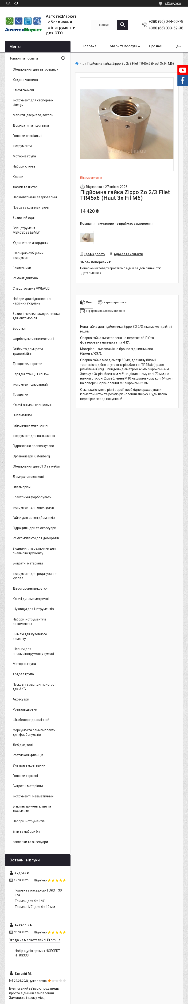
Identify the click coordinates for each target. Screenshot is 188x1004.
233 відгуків (173, 3)
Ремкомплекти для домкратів (36, 538)
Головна (89, 46)
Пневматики (22, 415)
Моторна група (24, 156)
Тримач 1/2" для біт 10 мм (35, 907)
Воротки (19, 328)
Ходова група (23, 674)
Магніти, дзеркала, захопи (33, 115)
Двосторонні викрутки (30, 588)
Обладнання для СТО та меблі (36, 466)
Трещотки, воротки (27, 364)
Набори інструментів (29, 821)
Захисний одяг (24, 218)
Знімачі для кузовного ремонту (30, 636)
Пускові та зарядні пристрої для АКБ (34, 687)
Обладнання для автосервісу (35, 69)
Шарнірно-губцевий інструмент (28, 255)
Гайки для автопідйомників (34, 518)
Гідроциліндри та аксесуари (34, 528)
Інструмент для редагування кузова (35, 576)
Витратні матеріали (28, 563)
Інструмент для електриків (33, 507)
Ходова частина (25, 80)
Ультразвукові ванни (29, 765)
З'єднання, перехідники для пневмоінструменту (34, 551)
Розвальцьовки (25, 709)
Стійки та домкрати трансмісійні (28, 351)
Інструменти (22, 146)
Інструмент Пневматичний (33, 796)
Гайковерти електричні (30, 425)
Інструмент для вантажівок (34, 436)
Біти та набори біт (26, 831)
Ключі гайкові (23, 90)
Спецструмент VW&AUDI (31, 288)
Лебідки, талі (23, 745)
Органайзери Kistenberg (31, 456)
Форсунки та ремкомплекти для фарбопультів (34, 732)
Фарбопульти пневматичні (33, 339)
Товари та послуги (122, 46)
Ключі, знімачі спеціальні (32, 405)
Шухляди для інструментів (33, 609)
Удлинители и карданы (30, 243)
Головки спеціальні (27, 136)
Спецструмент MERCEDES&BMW (26, 230)
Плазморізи (22, 487)
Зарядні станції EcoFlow (31, 374)
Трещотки (20, 394)
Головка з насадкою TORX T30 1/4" (38, 892)
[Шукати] (122, 25)
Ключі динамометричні (31, 599)
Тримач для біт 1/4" (30, 901)
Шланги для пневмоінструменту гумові (33, 651)
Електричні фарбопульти (32, 497)
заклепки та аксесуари (30, 842)
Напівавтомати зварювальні (35, 197)
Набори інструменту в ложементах (29, 621)
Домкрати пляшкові (28, 477)
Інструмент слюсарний (30, 384)
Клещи (18, 177)
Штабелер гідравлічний (31, 720)
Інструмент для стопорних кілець (33, 102)
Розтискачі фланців (28, 755)
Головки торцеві (25, 776)
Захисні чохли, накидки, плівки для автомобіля (36, 316)
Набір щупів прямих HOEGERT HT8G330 (37, 953)
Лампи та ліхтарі (25, 187)
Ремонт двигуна (25, 278)
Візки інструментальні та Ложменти (32, 808)
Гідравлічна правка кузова (33, 446)
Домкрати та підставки (31, 125)
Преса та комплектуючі (31, 207)
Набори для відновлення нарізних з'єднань (32, 301)
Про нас (155, 46)
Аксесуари (21, 699)
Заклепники (22, 268)
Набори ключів (24, 166)
